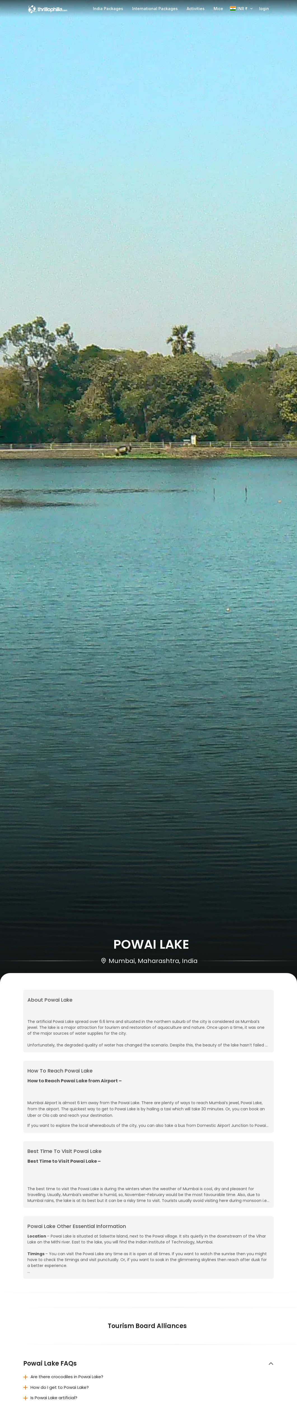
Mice (218, 8)
